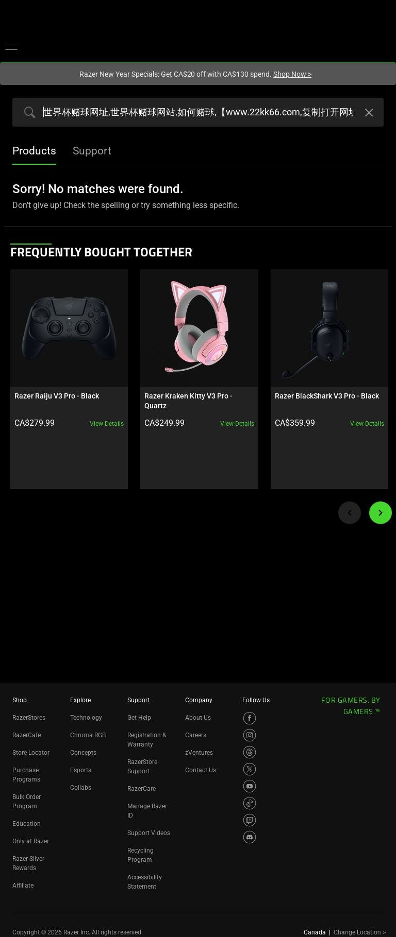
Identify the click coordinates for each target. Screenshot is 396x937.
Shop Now (292, 74)
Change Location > (360, 932)
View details (106, 422)
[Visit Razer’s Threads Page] (249, 752)
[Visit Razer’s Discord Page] (249, 837)
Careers (195, 735)
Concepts (83, 752)
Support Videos (148, 833)
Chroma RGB (88, 735)
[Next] (380, 511)
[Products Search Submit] (27, 113)
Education (26, 823)
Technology (86, 717)
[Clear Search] (367, 114)
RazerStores (28, 717)
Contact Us (200, 770)
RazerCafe (26, 735)
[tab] (34, 152)
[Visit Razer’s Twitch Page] (249, 820)
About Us (198, 717)
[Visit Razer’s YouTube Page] (249, 786)
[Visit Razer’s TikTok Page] (249, 803)
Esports (80, 770)
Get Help (139, 717)
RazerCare (141, 788)
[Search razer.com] (198, 112)
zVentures (199, 752)
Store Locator (31, 752)
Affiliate (23, 885)
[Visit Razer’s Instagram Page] (249, 735)
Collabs (80, 787)
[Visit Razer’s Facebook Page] (249, 718)
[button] (11, 46)
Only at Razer (30, 841)
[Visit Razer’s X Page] (249, 769)
